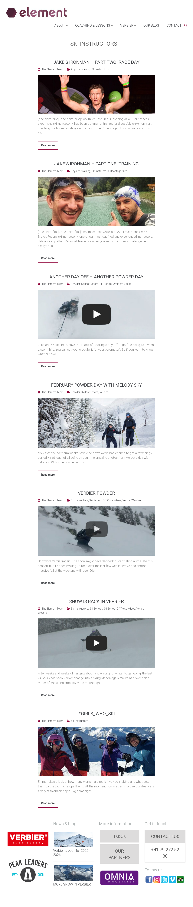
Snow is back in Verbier (96, 601)
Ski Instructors (100, 69)
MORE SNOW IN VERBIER (72, 884)
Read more (48, 145)
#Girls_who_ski (96, 713)
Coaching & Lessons (92, 25)
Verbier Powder (96, 493)
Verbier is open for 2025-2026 (71, 853)
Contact (174, 25)
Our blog (151, 25)
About (59, 25)
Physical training (80, 69)
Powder (75, 283)
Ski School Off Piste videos (116, 283)
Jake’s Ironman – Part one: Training (96, 164)
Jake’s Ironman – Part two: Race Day (96, 62)
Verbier (126, 25)
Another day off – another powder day (96, 277)
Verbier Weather (132, 500)
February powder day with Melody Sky (96, 385)
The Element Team (53, 69)
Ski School (95, 608)
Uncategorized (118, 171)
